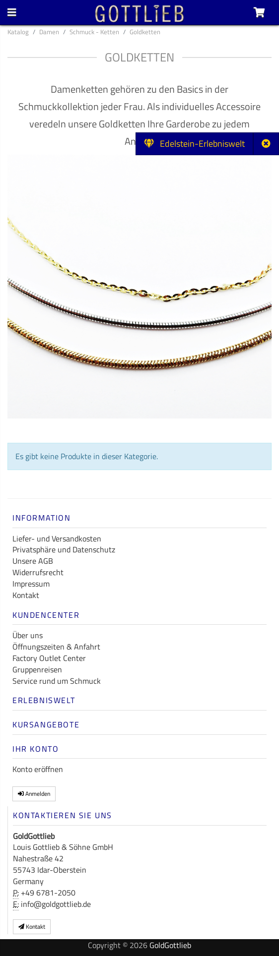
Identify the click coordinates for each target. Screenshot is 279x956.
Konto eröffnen (37, 769)
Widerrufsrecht (38, 572)
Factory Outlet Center (49, 658)
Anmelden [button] (34, 793)
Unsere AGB (32, 561)
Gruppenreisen (37, 669)
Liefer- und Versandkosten (56, 538)
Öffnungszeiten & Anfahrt (56, 647)
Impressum (31, 584)
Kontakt (25, 595)
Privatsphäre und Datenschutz (63, 549)
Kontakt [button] (31, 926)
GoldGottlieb (170, 945)
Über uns (27, 635)
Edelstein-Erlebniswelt (194, 143)
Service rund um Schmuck (56, 681)
